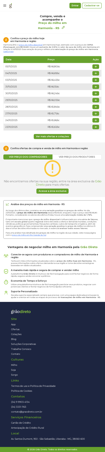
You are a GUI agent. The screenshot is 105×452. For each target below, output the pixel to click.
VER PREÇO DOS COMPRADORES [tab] (28, 157)
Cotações (16, 334)
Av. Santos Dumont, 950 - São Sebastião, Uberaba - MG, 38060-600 (48, 439)
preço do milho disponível (31, 45)
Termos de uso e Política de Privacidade (33, 386)
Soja (13, 370)
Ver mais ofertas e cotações (52, 136)
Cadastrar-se (91, 5)
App (13, 324)
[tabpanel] (52, 176)
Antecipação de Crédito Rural (27, 428)
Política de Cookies (21, 391)
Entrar (75, 5)
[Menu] (5, 5)
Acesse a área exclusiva (52, 191)
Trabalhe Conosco (21, 349)
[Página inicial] (10, 5)
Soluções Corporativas (23, 344)
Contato (15, 354)
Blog (13, 339)
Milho (14, 365)
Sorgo (14, 375)
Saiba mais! (8, 52)
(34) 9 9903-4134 (20, 402)
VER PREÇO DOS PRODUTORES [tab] (77, 157)
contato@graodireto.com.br (26, 411)
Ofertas (15, 329)
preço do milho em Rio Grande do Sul (29, 235)
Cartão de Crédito (21, 423)
